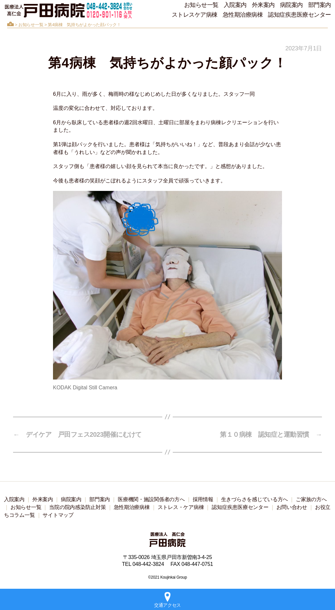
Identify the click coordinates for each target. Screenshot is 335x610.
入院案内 (235, 5)
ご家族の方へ (311, 499)
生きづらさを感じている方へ (254, 499)
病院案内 (291, 5)
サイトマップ (58, 515)
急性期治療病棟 (243, 14)
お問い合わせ (291, 507)
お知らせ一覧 (201, 5)
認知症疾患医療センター (299, 14)
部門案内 (319, 5)
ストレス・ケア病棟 (181, 507)
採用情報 (203, 499)
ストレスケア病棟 (195, 14)
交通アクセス (167, 600)
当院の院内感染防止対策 (77, 507)
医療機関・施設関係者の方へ (151, 499)
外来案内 (263, 5)
